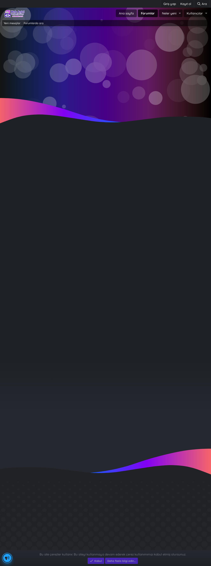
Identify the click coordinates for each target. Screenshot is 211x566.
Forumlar (148, 13)
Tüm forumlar (139, 275)
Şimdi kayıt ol (123, 66)
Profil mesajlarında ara (64, 149)
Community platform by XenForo (105, 543)
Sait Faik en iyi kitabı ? (166, 517)
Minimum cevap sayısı (51, 224)
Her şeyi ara (12, 149)
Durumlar (60, 317)
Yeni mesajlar (12, 23)
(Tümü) (139, 237)
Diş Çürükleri (158, 502)
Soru (139, 245)
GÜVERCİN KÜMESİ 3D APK (170, 509)
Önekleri (61, 237)
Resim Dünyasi (139, 283)
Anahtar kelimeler (54, 160)
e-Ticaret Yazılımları (68, 548)
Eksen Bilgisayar (14, 548)
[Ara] (202, 4)
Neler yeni (169, 13)
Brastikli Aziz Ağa (162, 531)
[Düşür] (117, 224)
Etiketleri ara (94, 149)
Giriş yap (87, 66)
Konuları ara (34, 149)
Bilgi (139, 262)
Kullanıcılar (195, 13)
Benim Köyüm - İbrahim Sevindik (175, 524)
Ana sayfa (126, 13)
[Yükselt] (108, 224)
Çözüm (139, 254)
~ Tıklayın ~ (105, 99)
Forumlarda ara (33, 23)
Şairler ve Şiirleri (139, 300)
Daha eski (60, 210)
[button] (180, 13)
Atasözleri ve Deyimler (139, 296)
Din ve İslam (139, 279)
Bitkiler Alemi (139, 292)
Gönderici (60, 179)
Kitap (139, 287)
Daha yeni (60, 197)
